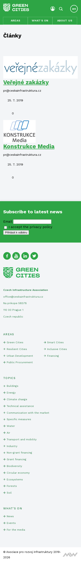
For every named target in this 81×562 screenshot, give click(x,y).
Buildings (12, 385)
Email (7, 221)
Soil (9, 492)
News (10, 516)
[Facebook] (7, 256)
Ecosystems (15, 479)
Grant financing (16, 459)
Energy (11, 392)
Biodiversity (14, 466)
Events (11, 523)
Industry (12, 446)
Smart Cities (55, 342)
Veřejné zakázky (26, 82)
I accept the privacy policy (28, 227)
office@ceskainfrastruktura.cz (23, 296)
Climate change (17, 399)
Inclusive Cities (57, 349)
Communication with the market (28, 412)
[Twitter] (34, 256)
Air (8, 432)
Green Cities (15, 342)
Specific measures (19, 419)
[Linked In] (25, 256)
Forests (12, 485)
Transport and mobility (22, 439)
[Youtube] (16, 256)
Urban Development (20, 355)
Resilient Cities (17, 349)
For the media (16, 529)
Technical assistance (20, 406)
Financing (53, 355)
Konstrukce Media (28, 146)
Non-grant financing (19, 452)
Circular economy (18, 472)
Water (11, 426)
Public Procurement (20, 362)
